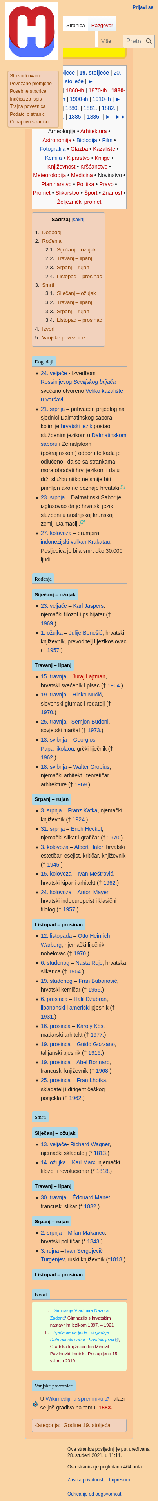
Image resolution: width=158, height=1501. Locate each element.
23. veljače (54, 606)
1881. (90, 108)
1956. (95, 989)
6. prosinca (54, 999)
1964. (114, 685)
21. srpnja (53, 409)
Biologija (86, 140)
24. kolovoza (56, 892)
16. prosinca (56, 1026)
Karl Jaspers (88, 606)
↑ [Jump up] (51, 1310)
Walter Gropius (91, 767)
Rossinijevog (56, 382)
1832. (91, 1206)
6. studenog (55, 963)
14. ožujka (53, 1162)
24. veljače (54, 373)
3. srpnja (51, 810)
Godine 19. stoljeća (87, 1425)
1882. (108, 108)
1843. (94, 1241)
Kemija (53, 158)
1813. (100, 1153)
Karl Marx (83, 1162)
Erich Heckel (86, 829)
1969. (47, 623)
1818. (103, 1171)
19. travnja (53, 694)
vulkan (78, 542)
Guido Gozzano (96, 1044)
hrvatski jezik (76, 426)
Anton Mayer (92, 892)
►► (120, 117)
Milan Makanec (86, 1233)
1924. (79, 819)
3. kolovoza (55, 847)
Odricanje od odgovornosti (94, 1494)
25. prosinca (56, 1080)
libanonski (53, 1007)
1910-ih (102, 99)
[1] (123, 486)
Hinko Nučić (87, 694)
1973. (95, 730)
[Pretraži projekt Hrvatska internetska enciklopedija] (139, 41)
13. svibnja (54, 740)
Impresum (119, 1480)
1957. (54, 650)
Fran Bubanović (97, 981)
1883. (105, 1407)
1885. (76, 117)
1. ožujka (52, 633)
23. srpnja (53, 497)
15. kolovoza (56, 874)
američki (79, 1007)
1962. (47, 757)
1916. (95, 1053)
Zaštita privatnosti (85, 1480)
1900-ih (79, 99)
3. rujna (50, 1251)
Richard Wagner (89, 1144)
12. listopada (56, 936)
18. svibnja (54, 767)
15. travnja (53, 676)
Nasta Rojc (89, 963)
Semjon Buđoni (90, 721)
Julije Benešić (86, 633)
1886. (94, 117)
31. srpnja (53, 829)
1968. (103, 1071)
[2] (82, 522)
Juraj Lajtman (89, 676)
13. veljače (54, 1144)
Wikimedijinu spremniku (74, 1399)
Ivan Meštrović (95, 874)
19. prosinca (56, 1044)
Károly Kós (90, 1026)
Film (107, 140)
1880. (72, 108)
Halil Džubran (90, 999)
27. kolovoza (56, 533)
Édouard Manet (91, 1197)
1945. (54, 864)
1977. (97, 1035)
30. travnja (53, 1197)
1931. (47, 1016)
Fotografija (52, 149)
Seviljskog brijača (94, 382)
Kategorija (46, 1425)
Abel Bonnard (93, 1062)
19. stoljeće (94, 73)
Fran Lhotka (91, 1080)
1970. (47, 712)
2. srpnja (51, 1233)
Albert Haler (88, 847)
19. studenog (57, 981)
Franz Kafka (82, 810)
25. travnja (53, 721)
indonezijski (55, 542)
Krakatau (99, 542)
